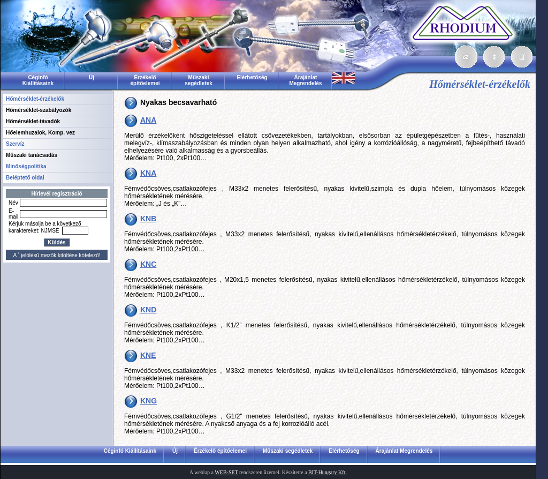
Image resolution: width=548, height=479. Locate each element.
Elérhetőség (252, 77)
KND (148, 309)
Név (13, 203)
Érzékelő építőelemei (144, 80)
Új (91, 77)
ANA (148, 120)
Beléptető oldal (25, 178)
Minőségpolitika (26, 166)
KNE (148, 355)
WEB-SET (226, 472)
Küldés (56, 242)
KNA (148, 173)
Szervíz (15, 144)
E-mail (13, 214)
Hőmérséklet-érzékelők (35, 99)
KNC (148, 264)
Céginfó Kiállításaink (38, 80)
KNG (148, 400)
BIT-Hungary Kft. (327, 472)
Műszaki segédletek (198, 80)
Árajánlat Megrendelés (305, 80)
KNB (148, 218)
